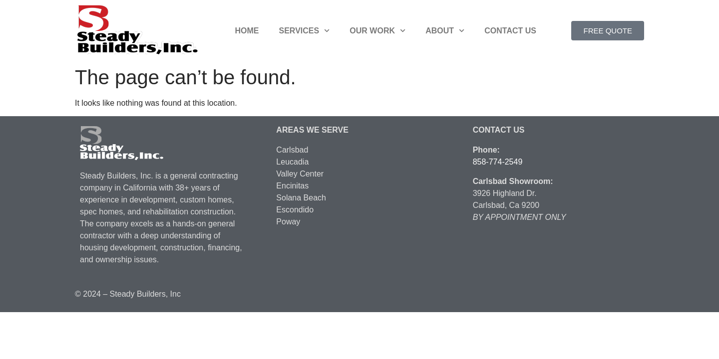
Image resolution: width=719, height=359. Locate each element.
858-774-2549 (498, 162)
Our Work (377, 30)
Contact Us (510, 30)
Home (247, 30)
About (444, 30)
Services (304, 30)
